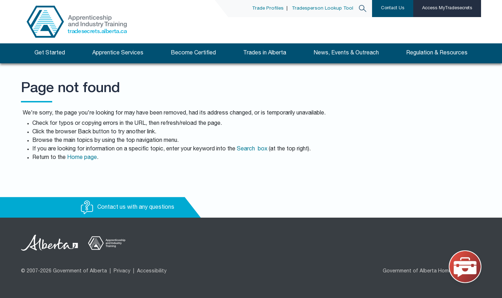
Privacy (122, 271)
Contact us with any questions (127, 208)
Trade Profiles (268, 8)
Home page (82, 158)
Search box (252, 149)
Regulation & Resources (437, 53)
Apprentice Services (117, 53)
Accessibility (152, 271)
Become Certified (193, 53)
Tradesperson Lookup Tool (322, 8)
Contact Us (392, 8)
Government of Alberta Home (417, 271)
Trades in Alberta (264, 53)
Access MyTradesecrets (447, 8)
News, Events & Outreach (346, 53)
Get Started (49, 53)
